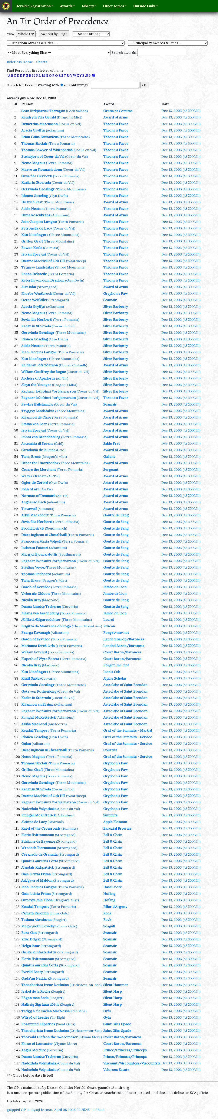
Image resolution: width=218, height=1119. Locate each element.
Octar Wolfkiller (34, 300)
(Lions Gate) (59, 913)
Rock (107, 913)
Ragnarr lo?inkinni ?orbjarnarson (48, 391)
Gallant (109, 456)
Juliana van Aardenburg (40, 613)
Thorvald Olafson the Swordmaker (49, 1037)
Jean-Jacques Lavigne (39, 221)
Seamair (110, 300)
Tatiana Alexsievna (36, 919)
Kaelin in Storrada (36, 182)
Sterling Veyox (32, 567)
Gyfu (107, 1011)
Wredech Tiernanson (38, 848)
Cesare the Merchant (38, 469)
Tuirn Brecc (31, 456)
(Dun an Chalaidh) (73, 365)
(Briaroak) (55, 822)
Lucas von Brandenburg (40, 437)
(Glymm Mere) (90, 1037)
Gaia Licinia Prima (36, 874)
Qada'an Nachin (34, 978)
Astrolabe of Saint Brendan (125, 685)
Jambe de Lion (114, 587)
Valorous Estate (116, 1069)
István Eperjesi (33, 254)
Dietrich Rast (32, 202)
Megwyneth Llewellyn (38, 926)
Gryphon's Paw (115, 293)
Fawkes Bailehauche (37, 404)
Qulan (26, 743)
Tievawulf (29, 509)
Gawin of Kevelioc (35, 587)
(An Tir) (62, 378)
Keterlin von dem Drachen (42, 280)
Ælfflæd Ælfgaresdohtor (41, 619)
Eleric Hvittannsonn (37, 835)
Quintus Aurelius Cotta (39, 861)
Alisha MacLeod (34, 724)
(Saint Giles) (65, 1024)
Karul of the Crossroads (40, 828)
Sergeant (110, 469)
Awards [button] (66, 6)
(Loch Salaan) (77, 111)
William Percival (34, 652)
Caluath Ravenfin (35, 913)
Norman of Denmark (38, 496)
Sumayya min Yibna (37, 900)
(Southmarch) (56, 528)
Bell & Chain (112, 835)
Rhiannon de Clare (36, 417)
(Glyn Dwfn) (58, 195)
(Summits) (46, 509)
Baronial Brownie (117, 828)
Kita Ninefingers (34, 234)
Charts (41, 62)
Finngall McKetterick (38, 717)
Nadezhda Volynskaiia (38, 809)
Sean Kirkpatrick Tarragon (43, 111)
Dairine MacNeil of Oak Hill (43, 261)
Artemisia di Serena (37, 443)
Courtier (110, 750)
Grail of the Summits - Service (127, 737)
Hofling (109, 893)
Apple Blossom (115, 822)
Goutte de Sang (116, 515)
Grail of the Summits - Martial (127, 730)
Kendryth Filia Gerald (38, 117)
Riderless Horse (20, 62)
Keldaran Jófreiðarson (39, 365)
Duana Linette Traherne (41, 606)
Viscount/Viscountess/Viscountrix (131, 1063)
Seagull (109, 926)
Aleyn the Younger (36, 385)
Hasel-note (112, 887)
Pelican (109, 626)
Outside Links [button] (144, 6)
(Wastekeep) (76, 261)
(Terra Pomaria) (61, 143)
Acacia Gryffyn (33, 130)
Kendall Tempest (35, 730)
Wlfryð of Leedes (35, 1017)
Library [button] (88, 6)
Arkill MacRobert (35, 515)
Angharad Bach (33, 502)
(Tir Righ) (57, 1017)
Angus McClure (33, 1050)
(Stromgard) (47, 287)
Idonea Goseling (34, 195)
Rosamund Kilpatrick (38, 1024)
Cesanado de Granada (39, 854)
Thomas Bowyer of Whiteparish (47, 150)
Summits (110, 815)
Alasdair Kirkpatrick (37, 867)
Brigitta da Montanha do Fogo (46, 626)
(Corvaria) (51, 247)
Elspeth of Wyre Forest (40, 659)
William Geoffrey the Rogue (43, 372)
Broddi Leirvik (32, 528)
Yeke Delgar (31, 939)
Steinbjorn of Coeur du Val (42, 156)
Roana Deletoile (34, 274)
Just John (28, 287)
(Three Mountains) (74, 137)
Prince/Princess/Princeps (125, 1050)
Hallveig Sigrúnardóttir (40, 1004)
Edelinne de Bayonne (38, 841)
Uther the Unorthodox (39, 463)
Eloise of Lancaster (37, 1043)
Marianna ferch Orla (38, 646)
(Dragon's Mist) (69, 117)
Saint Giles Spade (117, 1024)
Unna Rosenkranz (35, 215)
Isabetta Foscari (34, 548)
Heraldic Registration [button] (33, 6)
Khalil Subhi (30, 678)
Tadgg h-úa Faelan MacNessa (45, 1011)
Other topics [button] (113, 6)
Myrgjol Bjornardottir (39, 554)
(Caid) (58, 443)
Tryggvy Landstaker (37, 267)
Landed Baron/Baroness (123, 639)
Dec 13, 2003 (181, 110)
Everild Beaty (32, 972)
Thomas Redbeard (36, 574)
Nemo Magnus (33, 163)
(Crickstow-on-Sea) (86, 985)
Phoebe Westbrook (36, 293)
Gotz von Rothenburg (38, 691)
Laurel (108, 619)
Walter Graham (33, 476)
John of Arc (30, 489)
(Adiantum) (55, 130)
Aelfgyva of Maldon (36, 880)
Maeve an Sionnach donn (41, 169)
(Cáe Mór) (78, 1011)
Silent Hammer (115, 985)
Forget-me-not (116, 632)
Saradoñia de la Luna (38, 450)
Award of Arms (115, 117)
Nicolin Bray (31, 600)
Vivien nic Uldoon (35, 593)
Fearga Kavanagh (35, 632)
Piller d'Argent (115, 906)
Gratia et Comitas (117, 111)
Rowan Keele (31, 247)
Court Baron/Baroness (122, 652)
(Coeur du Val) (70, 124)
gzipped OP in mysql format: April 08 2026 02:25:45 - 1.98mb (56, 1109)
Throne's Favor (115, 124)
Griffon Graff (32, 241)
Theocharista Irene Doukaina (45, 985)
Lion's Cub (111, 672)
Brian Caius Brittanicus (40, 137)
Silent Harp (112, 991)
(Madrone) (50, 600)
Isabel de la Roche (35, 991)
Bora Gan (29, 932)
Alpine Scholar (114, 678)
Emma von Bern (34, 424)
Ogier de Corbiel (34, 482)
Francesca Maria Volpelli (41, 541)
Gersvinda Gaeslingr (37, 189)
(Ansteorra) (57, 724)
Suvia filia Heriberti (36, 176)
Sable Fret (111, 443)
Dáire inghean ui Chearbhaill (44, 535)
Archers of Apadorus (38, 378)
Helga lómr (30, 946)
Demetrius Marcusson (39, 124)
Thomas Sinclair (34, 143)
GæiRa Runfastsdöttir (38, 952)
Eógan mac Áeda (35, 998)
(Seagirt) (59, 919)
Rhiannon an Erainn (37, 704)
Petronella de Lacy (36, 228)
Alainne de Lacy (34, 822)
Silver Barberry (115, 306)
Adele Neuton (32, 208)
